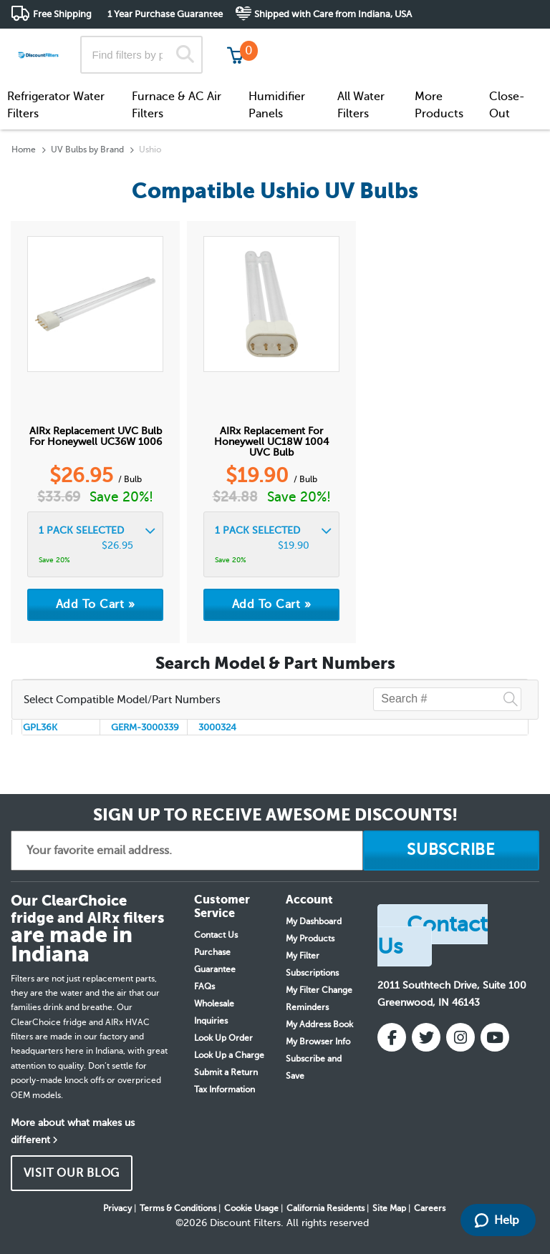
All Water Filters (361, 105)
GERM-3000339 (145, 727)
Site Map (389, 1208)
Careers (429, 1208)
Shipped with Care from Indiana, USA (333, 14)
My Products (310, 939)
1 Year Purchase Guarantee (165, 14)
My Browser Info (318, 1042)
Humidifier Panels (277, 105)
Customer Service (412, 42)
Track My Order (310, 42)
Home (23, 149)
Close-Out (507, 105)
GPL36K (40, 727)
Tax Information (224, 1089)
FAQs (204, 986)
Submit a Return (226, 1072)
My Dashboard (314, 921)
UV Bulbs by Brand (87, 149)
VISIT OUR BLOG (72, 1173)
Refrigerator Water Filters (56, 105)
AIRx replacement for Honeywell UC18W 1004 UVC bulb (271, 442)
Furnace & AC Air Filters (176, 105)
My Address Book (319, 1024)
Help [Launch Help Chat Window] (497, 1220)
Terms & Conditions (178, 1208)
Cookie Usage (251, 1208)
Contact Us (216, 935)
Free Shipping (62, 14)
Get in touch (509, 44)
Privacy (117, 1208)
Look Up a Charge (229, 1055)
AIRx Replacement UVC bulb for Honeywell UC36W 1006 (95, 436)
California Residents (325, 1208)
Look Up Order (223, 1038)
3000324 (217, 727)
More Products (439, 105)
